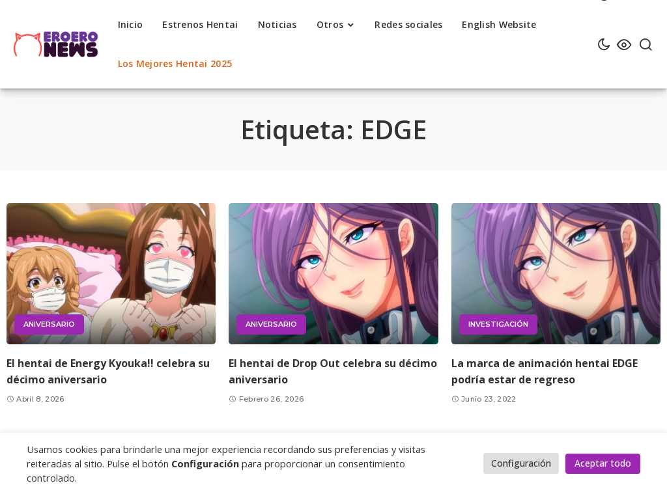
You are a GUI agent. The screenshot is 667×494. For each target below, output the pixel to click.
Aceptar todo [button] (603, 463)
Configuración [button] (521, 463)
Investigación (498, 324)
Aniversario (49, 324)
